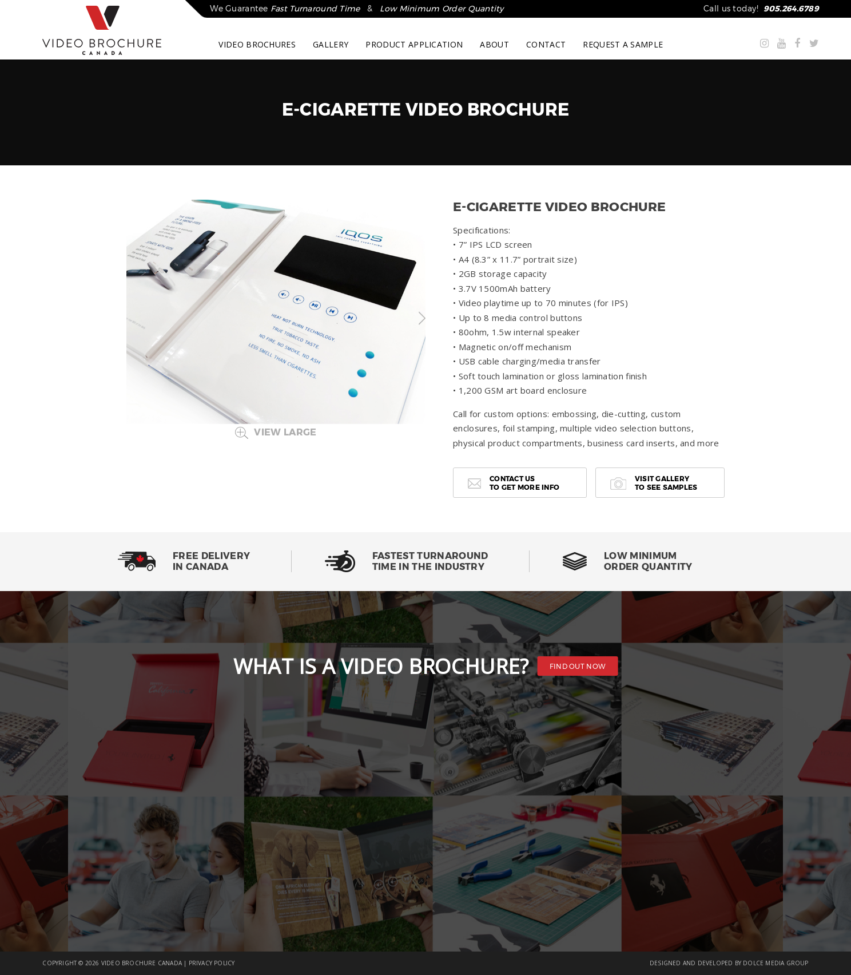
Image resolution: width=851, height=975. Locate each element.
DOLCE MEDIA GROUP (775, 963)
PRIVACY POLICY (212, 963)
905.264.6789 (791, 8)
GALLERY (330, 44)
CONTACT (546, 44)
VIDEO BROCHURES (257, 44)
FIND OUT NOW (578, 666)
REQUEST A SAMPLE (623, 44)
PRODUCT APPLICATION (414, 44)
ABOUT (494, 44)
